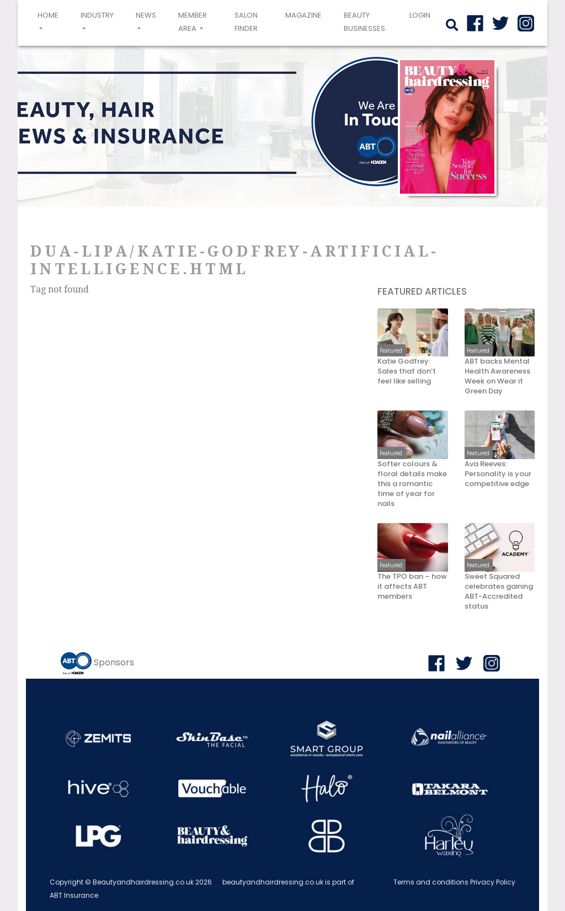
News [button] (146, 15)
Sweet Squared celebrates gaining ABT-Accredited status (499, 591)
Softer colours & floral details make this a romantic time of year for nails (412, 484)
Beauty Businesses (364, 22)
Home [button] (50, 21)
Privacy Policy (492, 882)
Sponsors (114, 662)
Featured (391, 350)
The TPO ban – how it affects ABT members (412, 586)
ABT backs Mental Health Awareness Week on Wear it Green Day (497, 376)
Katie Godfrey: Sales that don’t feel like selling (406, 371)
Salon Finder (246, 22)
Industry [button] (97, 15)
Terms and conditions (430, 882)
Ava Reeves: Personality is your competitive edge (498, 474)
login (419, 15)
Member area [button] (192, 22)
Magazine (303, 15)
